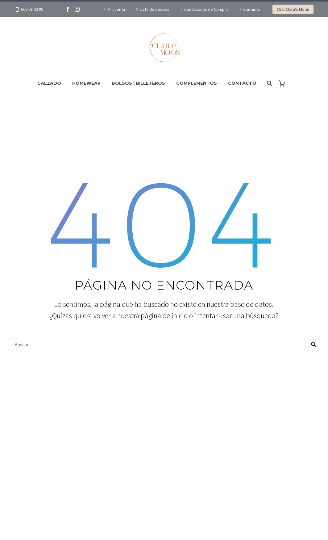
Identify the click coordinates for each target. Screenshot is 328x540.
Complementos (196, 83)
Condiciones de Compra (206, 9)
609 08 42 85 (32, 9)
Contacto (251, 9)
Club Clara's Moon (293, 9)
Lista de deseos (154, 9)
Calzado (49, 83)
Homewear (86, 83)
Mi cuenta (116, 9)
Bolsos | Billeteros (138, 83)
